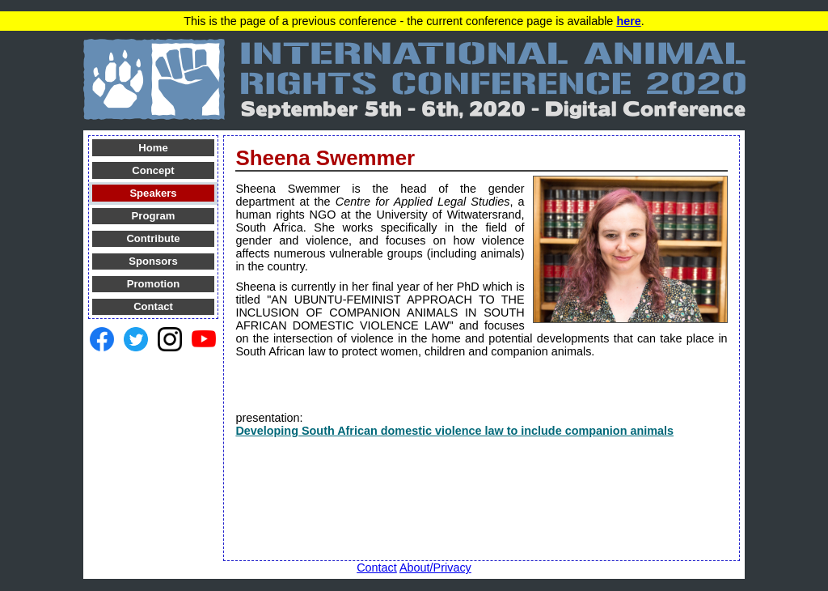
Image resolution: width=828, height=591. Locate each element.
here (628, 21)
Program (153, 216)
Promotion (153, 284)
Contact (153, 306)
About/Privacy (435, 567)
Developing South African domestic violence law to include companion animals (454, 430)
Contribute (153, 238)
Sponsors (153, 261)
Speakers (152, 193)
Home (152, 148)
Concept (153, 170)
